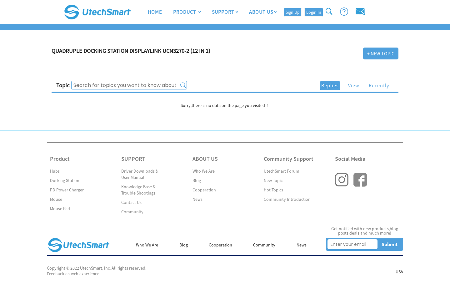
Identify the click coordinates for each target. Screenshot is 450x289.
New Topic (273, 180)
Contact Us (131, 202)
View (353, 85)
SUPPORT (223, 12)
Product (185, 12)
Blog (196, 180)
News (197, 199)
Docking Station (64, 180)
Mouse (56, 199)
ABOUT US (261, 12)
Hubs (55, 171)
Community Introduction (287, 199)
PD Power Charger (67, 190)
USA (399, 272)
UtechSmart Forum (281, 171)
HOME (155, 12)
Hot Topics (273, 190)
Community (132, 212)
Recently (379, 85)
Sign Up (293, 12)
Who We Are (203, 171)
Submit (390, 244)
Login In (313, 12)
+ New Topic (380, 53)
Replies (330, 85)
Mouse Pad (60, 208)
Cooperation (204, 190)
